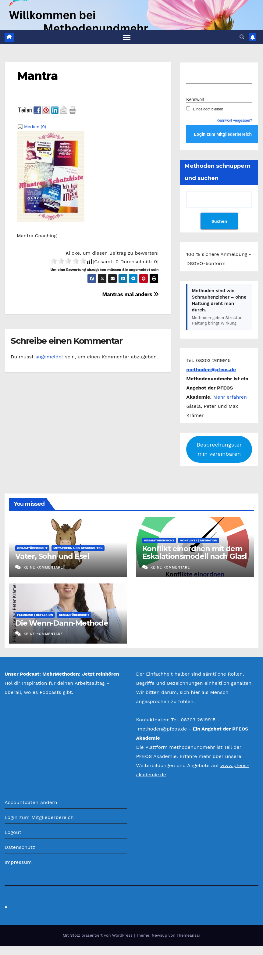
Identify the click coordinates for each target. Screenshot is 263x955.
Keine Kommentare (43, 567)
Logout (13, 832)
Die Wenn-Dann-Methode (61, 623)
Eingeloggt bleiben (204, 109)
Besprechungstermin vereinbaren (219, 449)
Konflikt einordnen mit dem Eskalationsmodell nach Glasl (194, 552)
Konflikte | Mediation (198, 540)
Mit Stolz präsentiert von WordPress (98, 935)
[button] (242, 37)
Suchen (219, 221)
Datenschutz (20, 847)
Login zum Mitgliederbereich (39, 817)
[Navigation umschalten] (126, 37)
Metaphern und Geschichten (78, 548)
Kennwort (195, 99)
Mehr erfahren (230, 397)
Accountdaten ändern (31, 802)
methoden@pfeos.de (162, 729)
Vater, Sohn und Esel (52, 556)
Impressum (18, 862)
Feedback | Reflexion (35, 614)
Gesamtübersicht (32, 548)
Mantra (37, 76)
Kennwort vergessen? (234, 121)
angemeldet (49, 357)
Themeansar (188, 935)
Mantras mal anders (130, 294)
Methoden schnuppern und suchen (218, 172)
